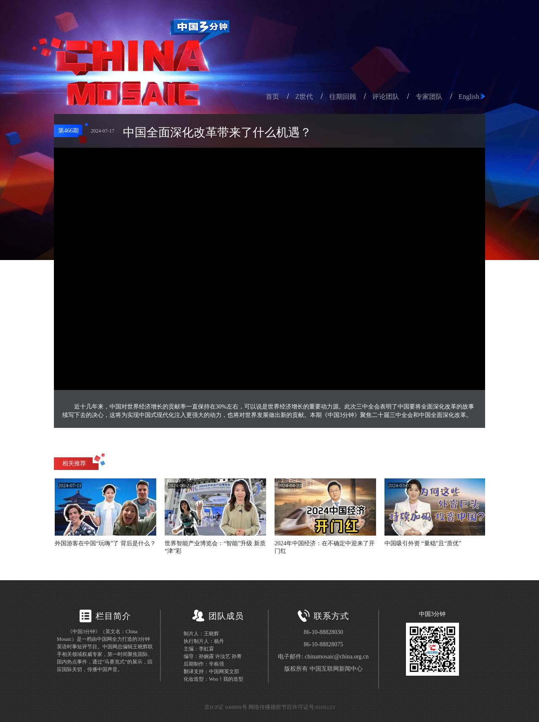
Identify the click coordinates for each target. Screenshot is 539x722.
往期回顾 (342, 96)
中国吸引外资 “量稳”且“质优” (422, 543)
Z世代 (304, 96)
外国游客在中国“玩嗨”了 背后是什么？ (105, 543)
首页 (272, 96)
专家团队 (429, 96)
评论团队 (385, 96)
